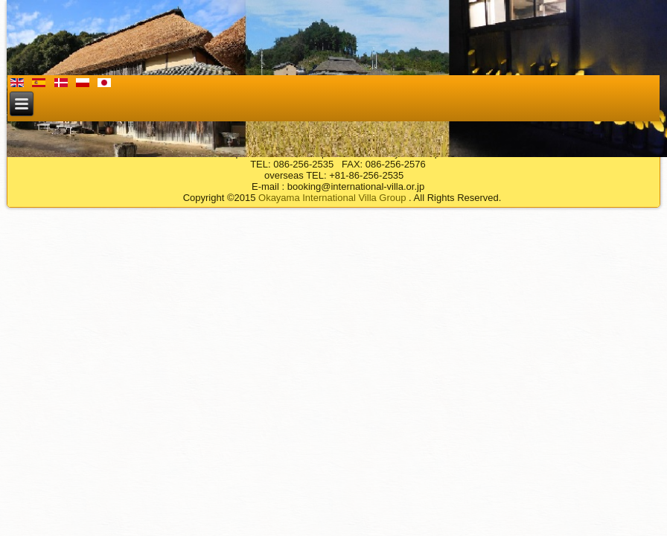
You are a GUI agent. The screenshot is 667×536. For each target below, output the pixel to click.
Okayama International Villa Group (332, 197)
